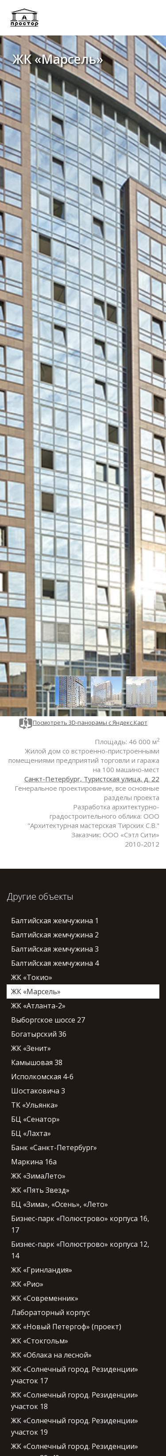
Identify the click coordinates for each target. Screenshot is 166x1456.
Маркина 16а (34, 1162)
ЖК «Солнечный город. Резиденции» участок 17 (74, 1375)
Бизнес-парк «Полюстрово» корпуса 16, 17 (80, 1224)
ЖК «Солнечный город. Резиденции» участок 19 (74, 1426)
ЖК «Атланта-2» (38, 1006)
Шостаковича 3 (38, 1091)
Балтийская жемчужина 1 (55, 920)
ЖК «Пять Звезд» (40, 1190)
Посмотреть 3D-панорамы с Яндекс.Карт (83, 722)
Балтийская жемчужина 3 (55, 949)
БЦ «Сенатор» (35, 1119)
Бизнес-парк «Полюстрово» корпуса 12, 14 (80, 1250)
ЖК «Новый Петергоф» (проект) (66, 1326)
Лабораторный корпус (50, 1312)
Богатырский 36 (38, 1034)
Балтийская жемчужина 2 (55, 935)
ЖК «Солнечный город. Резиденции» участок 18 (74, 1400)
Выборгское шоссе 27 (48, 1020)
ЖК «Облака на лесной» (51, 1355)
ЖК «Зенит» (31, 1048)
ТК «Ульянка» (34, 1105)
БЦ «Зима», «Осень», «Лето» (59, 1204)
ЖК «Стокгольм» (39, 1341)
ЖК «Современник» (44, 1298)
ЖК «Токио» (31, 977)
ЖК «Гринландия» (41, 1270)
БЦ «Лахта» (31, 1133)
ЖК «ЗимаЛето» (38, 1176)
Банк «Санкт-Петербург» (54, 1147)
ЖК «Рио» (27, 1284)
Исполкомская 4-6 (42, 1076)
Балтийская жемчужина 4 (55, 963)
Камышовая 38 (36, 1062)
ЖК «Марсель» (36, 991)
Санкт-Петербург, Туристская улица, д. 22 (91, 778)
